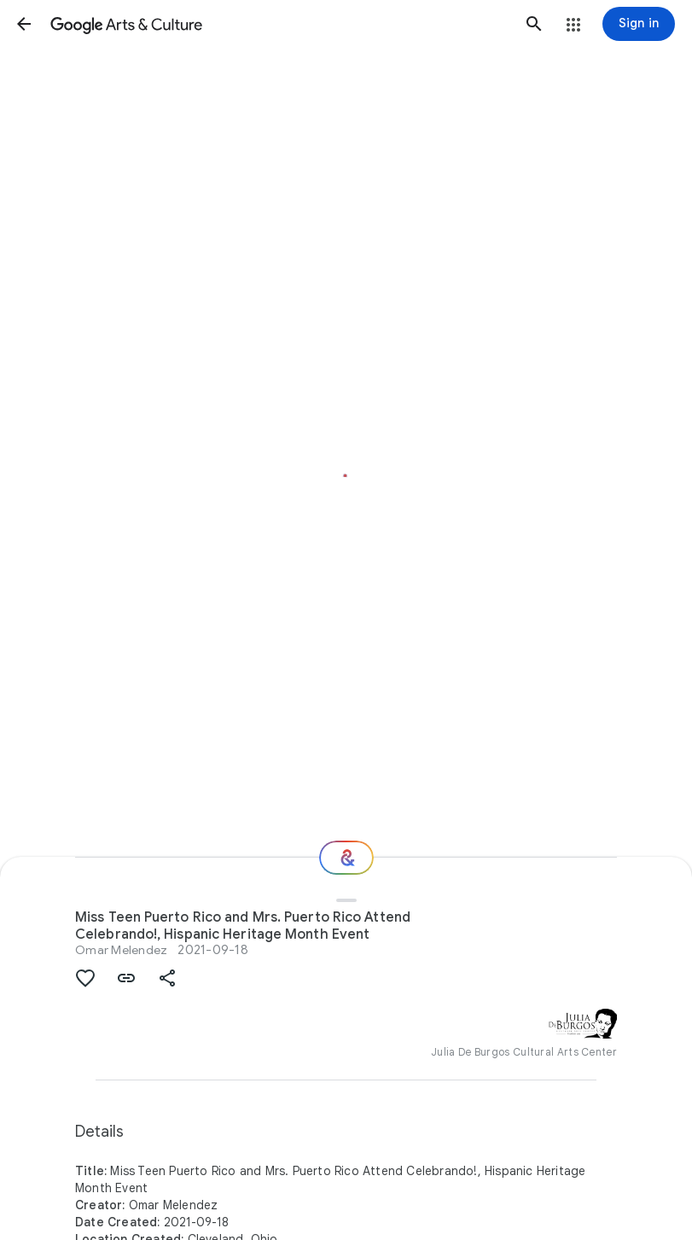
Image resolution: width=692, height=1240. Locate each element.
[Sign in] (638, 24)
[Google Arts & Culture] (279, 24)
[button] (23, 23)
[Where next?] (346, 858)
